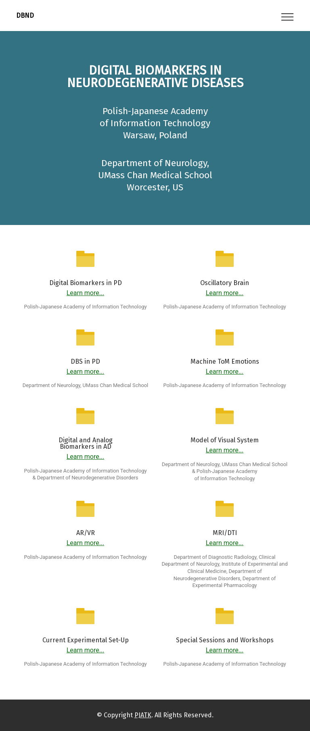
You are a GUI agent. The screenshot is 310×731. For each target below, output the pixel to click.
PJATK (142, 715)
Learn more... (86, 293)
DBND (25, 15)
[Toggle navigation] (287, 16)
